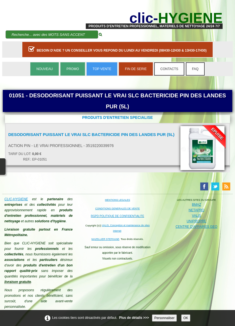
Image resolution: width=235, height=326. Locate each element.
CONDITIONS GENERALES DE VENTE (117, 208)
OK (185, 318)
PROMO (72, 69)
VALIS (196, 216)
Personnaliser (164, 318)
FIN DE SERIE (136, 69)
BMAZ (196, 205)
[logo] (154, 18)
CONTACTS (169, 69)
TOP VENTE (102, 69)
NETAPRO (196, 210)
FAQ (195, 69)
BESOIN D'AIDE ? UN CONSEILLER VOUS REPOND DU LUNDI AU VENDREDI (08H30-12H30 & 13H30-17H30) (117, 49)
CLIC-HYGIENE (16, 199)
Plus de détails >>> (134, 318)
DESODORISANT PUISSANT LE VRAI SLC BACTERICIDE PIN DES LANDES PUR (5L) (91, 134)
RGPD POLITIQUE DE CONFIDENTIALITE (117, 216)
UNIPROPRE (196, 221)
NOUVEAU (44, 69)
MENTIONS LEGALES (117, 200)
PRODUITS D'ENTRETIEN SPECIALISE (117, 117)
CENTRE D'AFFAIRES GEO (197, 227)
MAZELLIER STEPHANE (105, 239)
